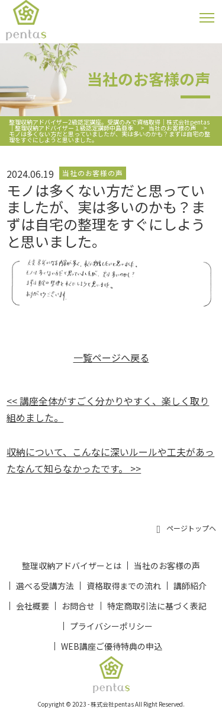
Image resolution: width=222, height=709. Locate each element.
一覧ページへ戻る (111, 357)
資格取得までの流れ (123, 586)
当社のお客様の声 (167, 565)
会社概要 (32, 606)
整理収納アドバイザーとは (71, 565)
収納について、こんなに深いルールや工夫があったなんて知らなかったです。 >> (110, 460)
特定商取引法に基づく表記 (157, 606)
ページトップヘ (186, 529)
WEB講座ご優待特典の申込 (111, 646)
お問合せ (78, 606)
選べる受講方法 (45, 586)
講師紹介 (190, 586)
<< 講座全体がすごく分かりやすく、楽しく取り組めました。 (108, 409)
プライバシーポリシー (111, 626)
